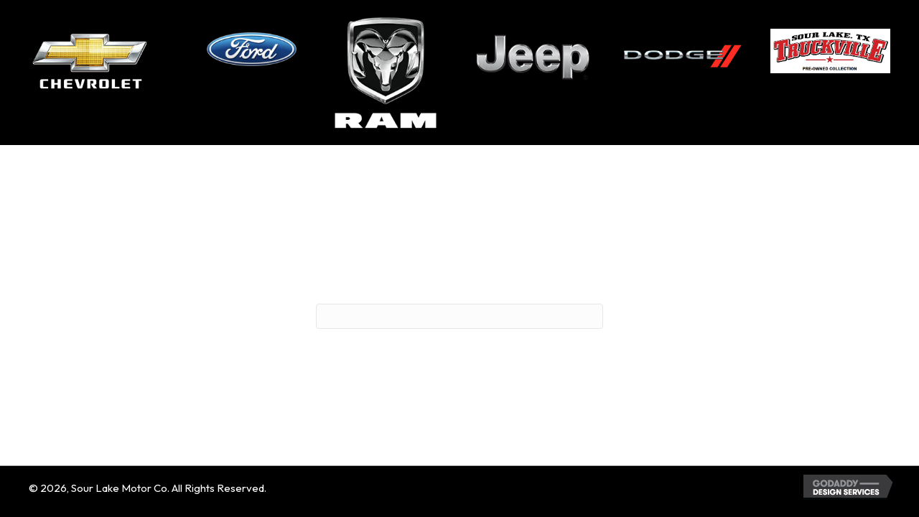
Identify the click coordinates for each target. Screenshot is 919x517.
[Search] (459, 316)
